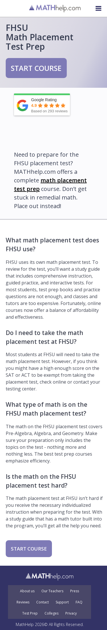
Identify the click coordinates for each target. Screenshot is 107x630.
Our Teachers (52, 591)
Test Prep (30, 613)
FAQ (79, 602)
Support (62, 602)
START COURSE (36, 68)
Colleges (51, 613)
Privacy (71, 613)
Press (74, 591)
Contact (42, 602)
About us (27, 591)
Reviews (23, 602)
